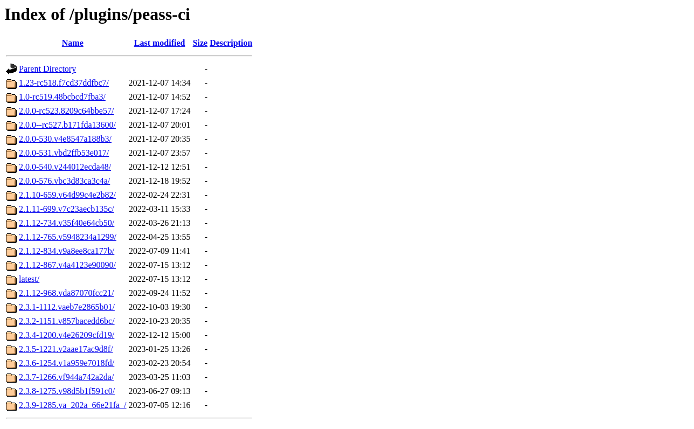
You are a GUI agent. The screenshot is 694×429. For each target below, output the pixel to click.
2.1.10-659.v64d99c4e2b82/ (67, 194)
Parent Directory (47, 68)
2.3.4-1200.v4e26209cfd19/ (66, 335)
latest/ (29, 278)
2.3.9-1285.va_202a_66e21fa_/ (73, 405)
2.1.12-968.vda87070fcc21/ (66, 292)
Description (231, 42)
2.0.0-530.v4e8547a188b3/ (65, 138)
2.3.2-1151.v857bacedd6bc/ (67, 321)
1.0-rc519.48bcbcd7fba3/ (62, 96)
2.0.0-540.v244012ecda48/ (65, 166)
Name (73, 42)
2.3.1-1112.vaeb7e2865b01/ (67, 307)
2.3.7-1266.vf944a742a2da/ (66, 377)
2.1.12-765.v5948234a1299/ (67, 236)
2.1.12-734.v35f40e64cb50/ (66, 222)
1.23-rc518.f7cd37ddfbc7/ (64, 82)
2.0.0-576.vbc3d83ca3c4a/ (64, 180)
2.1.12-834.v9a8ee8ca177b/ (66, 250)
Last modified (159, 42)
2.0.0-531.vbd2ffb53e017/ (64, 152)
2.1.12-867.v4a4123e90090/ (67, 264)
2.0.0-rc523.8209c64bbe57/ (66, 110)
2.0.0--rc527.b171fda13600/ (67, 124)
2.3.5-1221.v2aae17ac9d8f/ (66, 349)
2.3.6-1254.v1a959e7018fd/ (66, 363)
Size (200, 42)
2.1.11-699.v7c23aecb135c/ (66, 208)
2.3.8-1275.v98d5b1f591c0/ (67, 391)
